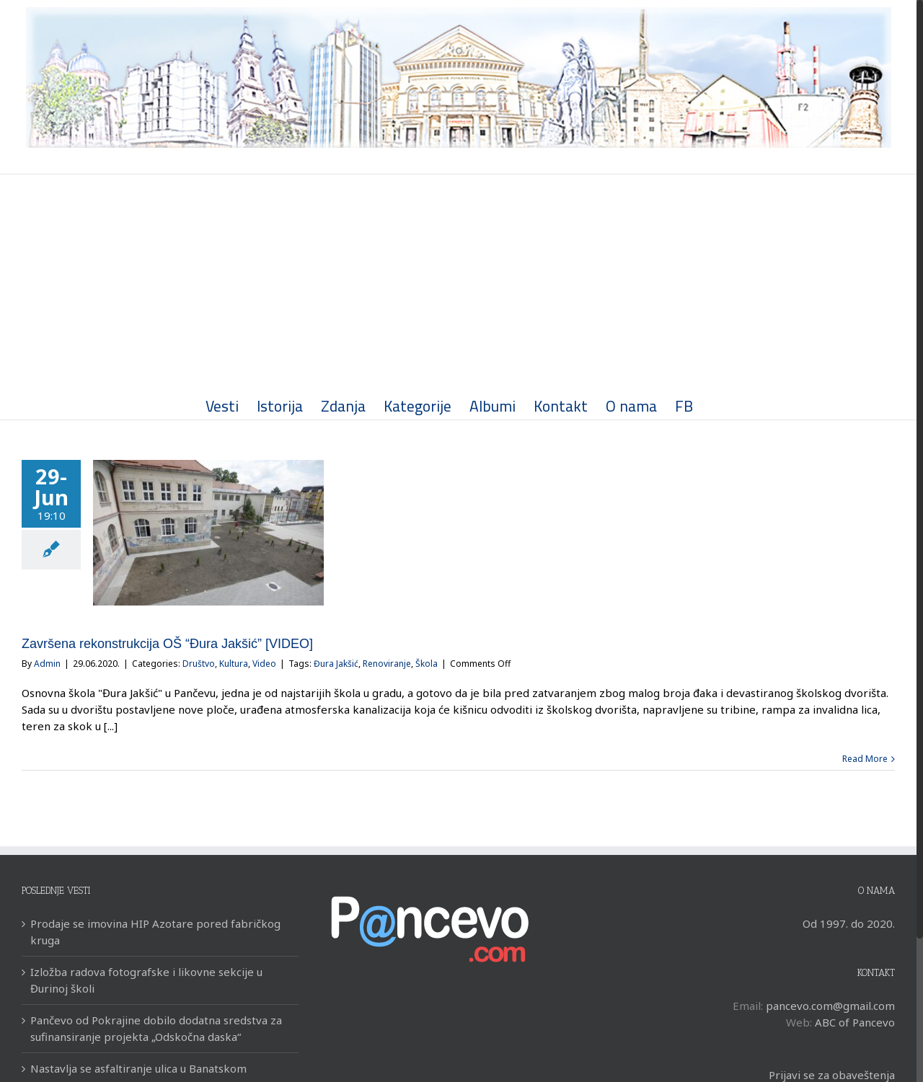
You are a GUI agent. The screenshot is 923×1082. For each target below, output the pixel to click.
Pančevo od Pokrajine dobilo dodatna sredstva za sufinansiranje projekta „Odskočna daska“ (156, 1028)
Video (264, 663)
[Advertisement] (458, 282)
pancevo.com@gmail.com (830, 1005)
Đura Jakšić (336, 663)
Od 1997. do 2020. (849, 923)
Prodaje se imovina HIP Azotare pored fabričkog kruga (155, 931)
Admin (47, 663)
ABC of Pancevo (855, 1022)
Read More (865, 759)
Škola (426, 663)
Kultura (233, 663)
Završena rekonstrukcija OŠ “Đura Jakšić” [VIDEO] (167, 644)
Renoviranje (387, 663)
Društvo (198, 663)
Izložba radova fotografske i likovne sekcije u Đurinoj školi (146, 980)
